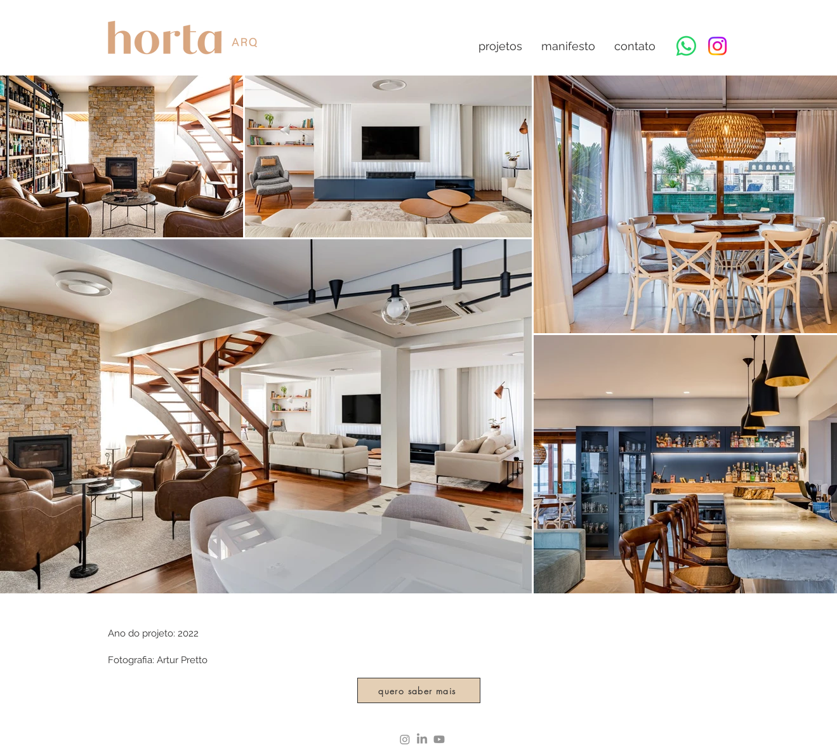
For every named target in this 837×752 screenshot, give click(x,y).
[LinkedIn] (422, 739)
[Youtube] (439, 739)
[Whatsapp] (686, 46)
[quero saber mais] (418, 690)
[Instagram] (717, 46)
